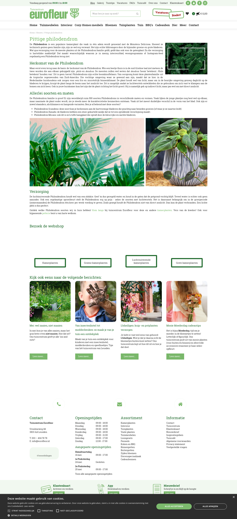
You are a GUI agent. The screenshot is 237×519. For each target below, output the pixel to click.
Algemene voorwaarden (178, 441)
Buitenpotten (127, 450)
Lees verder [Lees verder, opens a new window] (29, 506)
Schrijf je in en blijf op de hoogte (180, 489)
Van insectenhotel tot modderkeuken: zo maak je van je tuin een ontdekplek (94, 330)
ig (205, 3)
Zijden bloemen (128, 453)
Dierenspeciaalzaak (131, 456)
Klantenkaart (173, 429)
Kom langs (98, 210)
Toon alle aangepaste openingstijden (93, 473)
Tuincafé (170, 438)
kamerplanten (164, 210)
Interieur (125, 425)
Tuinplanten (127, 429)
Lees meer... (38, 356)
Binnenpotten (128, 447)
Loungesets (126, 438)
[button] (79, 515)
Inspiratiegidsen (174, 435)
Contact (170, 422)
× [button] (233, 497)
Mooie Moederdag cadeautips (183, 325)
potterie (46, 213)
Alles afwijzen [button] (210, 506)
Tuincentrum (173, 425)
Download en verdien (118, 489)
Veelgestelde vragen (176, 447)
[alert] (118, 506)
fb (199, 3)
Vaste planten (128, 432)
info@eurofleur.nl (41, 441)
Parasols (125, 441)
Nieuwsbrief (172, 432)
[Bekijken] (202, 14)
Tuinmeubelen (128, 435)
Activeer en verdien (63, 489)
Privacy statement (175, 444)
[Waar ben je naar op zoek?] (115, 14)
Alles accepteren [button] (174, 506)
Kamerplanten (128, 422)
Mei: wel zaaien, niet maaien (46, 325)
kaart (188, 3)
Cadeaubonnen (128, 459)
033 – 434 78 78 (39, 438)
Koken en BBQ (128, 444)
